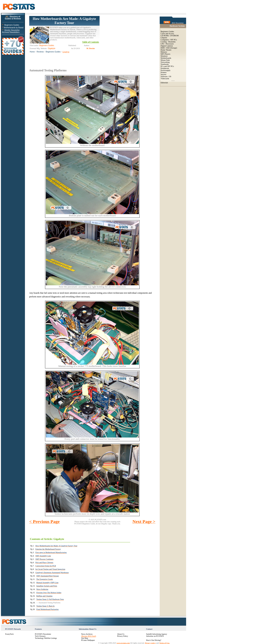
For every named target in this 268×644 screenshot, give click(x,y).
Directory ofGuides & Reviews (13, 18)
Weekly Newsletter (12, 30)
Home (32, 52)
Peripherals (165, 68)
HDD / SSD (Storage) (169, 48)
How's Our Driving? (153, 640)
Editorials (164, 83)
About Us (120, 634)
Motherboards (166, 58)
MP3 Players (165, 54)
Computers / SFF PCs (169, 40)
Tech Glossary (40, 636)
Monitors (164, 56)
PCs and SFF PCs (167, 66)
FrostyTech (9, 634)
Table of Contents (90, 42)
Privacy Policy (122, 636)
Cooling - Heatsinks (168, 42)
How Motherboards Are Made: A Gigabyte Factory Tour (64, 21)
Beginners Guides (11, 25)
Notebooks (165, 64)
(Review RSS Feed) (88, 636)
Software (164, 76)
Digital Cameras (167, 46)
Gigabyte (66, 52)
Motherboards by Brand (13, 28)
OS (170, 76)
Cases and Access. (167, 34)
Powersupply (165, 70)
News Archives (86, 634)
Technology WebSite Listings (46, 638)
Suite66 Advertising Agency (156, 634)
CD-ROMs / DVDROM (170, 36)
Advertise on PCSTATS (155, 636)
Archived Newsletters (11, 32)
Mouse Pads (165, 60)
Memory (164, 52)
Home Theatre (166, 50)
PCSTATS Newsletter (43, 634)
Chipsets (164, 38)
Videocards (165, 79)
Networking (165, 62)
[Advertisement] (127, 39)
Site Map (84, 638)
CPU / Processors (167, 44)
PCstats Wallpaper (88, 640)
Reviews (40, 52)
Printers (164, 72)
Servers (163, 74)
